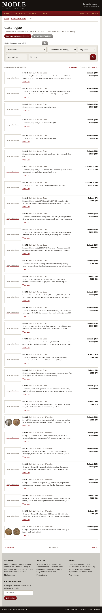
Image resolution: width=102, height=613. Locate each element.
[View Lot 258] (12, 344)
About (45, 13)
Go (45, 43)
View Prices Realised (42, 36)
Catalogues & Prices (18, 19)
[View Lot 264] (12, 438)
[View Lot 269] (12, 516)
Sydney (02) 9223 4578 (91, 6)
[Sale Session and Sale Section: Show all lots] (26, 50)
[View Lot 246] (12, 156)
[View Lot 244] (12, 125)
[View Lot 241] (12, 78)
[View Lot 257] (12, 328)
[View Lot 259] (12, 360)
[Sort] (62, 50)
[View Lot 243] (12, 109)
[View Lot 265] (12, 453)
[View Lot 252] (12, 250)
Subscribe (10, 598)
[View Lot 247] (12, 172)
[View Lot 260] (12, 375)
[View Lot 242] (12, 94)
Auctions (18, 13)
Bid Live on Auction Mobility (17, 36)
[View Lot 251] (12, 234)
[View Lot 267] (12, 485)
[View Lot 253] (12, 266)
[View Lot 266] (12, 469)
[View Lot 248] (12, 187)
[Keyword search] (59, 57)
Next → (95, 67)
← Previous (73, 67)
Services (33, 13)
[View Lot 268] (12, 500)
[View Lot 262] (12, 406)
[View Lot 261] (12, 391)
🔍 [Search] (93, 57)
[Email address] (18, 592)
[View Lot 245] (12, 140)
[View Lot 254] (12, 281)
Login (95, 13)
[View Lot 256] (12, 313)
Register (83, 13)
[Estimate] (16, 57)
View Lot (25, 82)
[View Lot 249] (12, 203)
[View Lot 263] (12, 422)
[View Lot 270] (12, 532)
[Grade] (87, 50)
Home (6, 13)
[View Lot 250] (12, 219)
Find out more (9, 575)
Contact (97, 610)
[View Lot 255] (12, 297)
